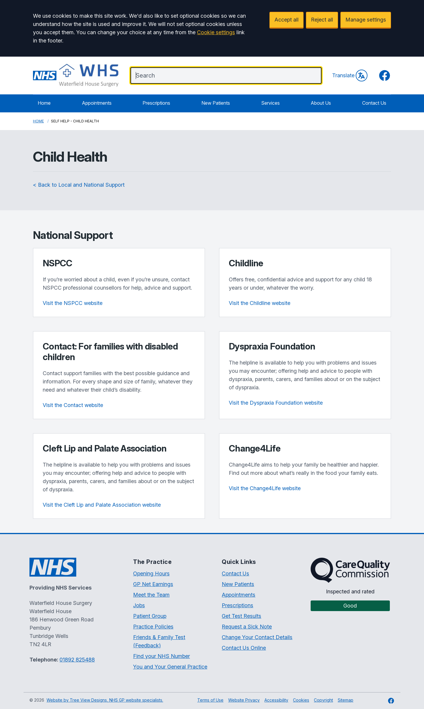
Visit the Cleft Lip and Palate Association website (102, 505)
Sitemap (345, 700)
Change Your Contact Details (257, 637)
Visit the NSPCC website (72, 303)
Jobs (139, 605)
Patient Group (149, 616)
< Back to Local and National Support (79, 185)
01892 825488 (77, 660)
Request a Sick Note (247, 626)
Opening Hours (151, 573)
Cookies (301, 700)
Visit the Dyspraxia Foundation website (276, 403)
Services (270, 103)
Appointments (97, 103)
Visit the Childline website (259, 303)
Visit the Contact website (73, 405)
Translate (349, 75)
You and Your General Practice (170, 667)
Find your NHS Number (161, 656)
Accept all (286, 20)
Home (44, 103)
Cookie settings (216, 32)
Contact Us (374, 103)
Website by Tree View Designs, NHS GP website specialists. (105, 700)
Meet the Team (151, 595)
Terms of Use (210, 700)
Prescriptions (156, 103)
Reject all (322, 20)
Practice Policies (153, 626)
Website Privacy (244, 700)
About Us (321, 103)
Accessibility (276, 700)
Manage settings (365, 20)
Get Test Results (241, 616)
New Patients (215, 103)
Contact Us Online (244, 648)
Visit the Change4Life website (265, 488)
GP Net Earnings (153, 584)
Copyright (323, 700)
